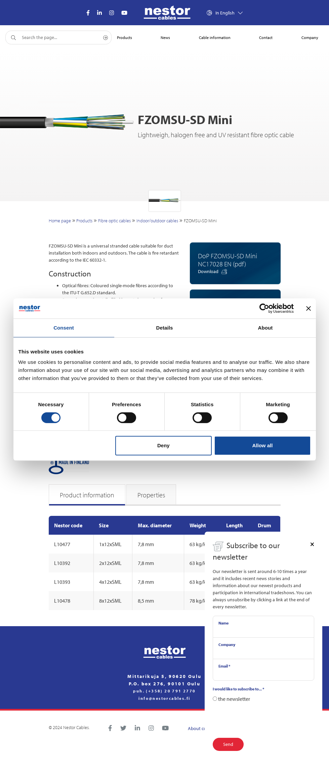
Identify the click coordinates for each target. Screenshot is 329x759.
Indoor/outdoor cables (157, 221)
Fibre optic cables (114, 221)
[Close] (312, 543)
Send (228, 744)
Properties (151, 495)
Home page (60, 221)
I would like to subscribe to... (238, 688)
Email (224, 666)
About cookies (202, 728)
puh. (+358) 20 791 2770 (164, 691)
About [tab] (265, 328)
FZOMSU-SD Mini (200, 221)
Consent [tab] (63, 328)
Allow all (262, 445)
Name (223, 622)
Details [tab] (164, 328)
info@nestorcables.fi (164, 698)
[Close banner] (308, 308)
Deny (163, 445)
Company (226, 644)
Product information (87, 495)
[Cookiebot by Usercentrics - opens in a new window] (264, 308)
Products (84, 221)
